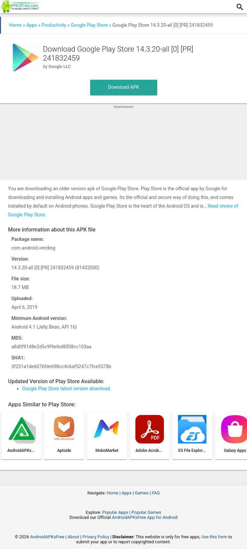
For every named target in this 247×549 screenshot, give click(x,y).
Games (141, 492)
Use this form (214, 536)
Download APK (123, 87)
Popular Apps (115, 512)
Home (15, 25)
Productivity (54, 25)
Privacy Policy (95, 536)
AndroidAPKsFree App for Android (145, 517)
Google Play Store (89, 25)
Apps (31, 25)
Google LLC (60, 66)
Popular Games (146, 512)
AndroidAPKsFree (47, 536)
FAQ (156, 492)
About (73, 536)
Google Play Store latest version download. (66, 388)
